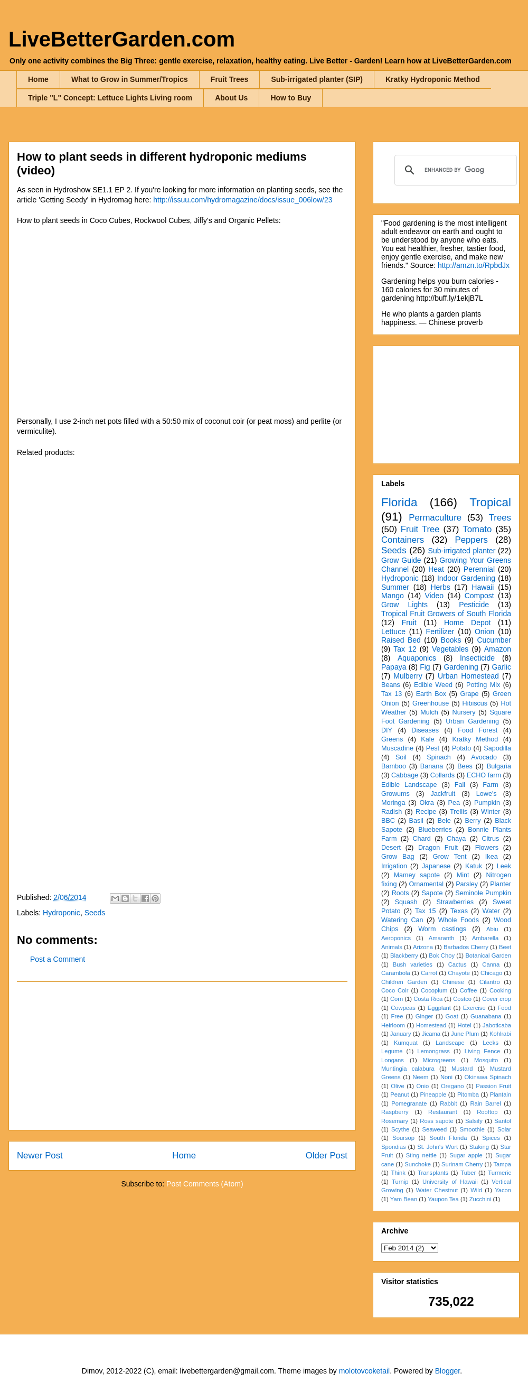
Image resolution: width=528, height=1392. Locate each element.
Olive (397, 1086)
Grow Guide (401, 560)
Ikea (491, 856)
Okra (426, 802)
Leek (504, 866)
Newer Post (40, 1155)
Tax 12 (404, 649)
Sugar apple (466, 1155)
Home (38, 79)
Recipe (426, 811)
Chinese (453, 982)
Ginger (424, 1016)
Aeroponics (396, 938)
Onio (423, 1086)
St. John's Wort (437, 1147)
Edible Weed (433, 685)
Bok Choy (442, 955)
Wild (476, 1190)
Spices (491, 1138)
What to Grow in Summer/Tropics (129, 79)
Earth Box (431, 694)
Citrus (490, 838)
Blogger (447, 1371)
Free (397, 1016)
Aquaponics (417, 658)
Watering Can (402, 920)
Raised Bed (401, 640)
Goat (452, 1016)
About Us (231, 98)
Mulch (429, 712)
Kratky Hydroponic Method (432, 79)
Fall (460, 784)
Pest (432, 748)
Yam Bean (403, 1199)
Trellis (458, 811)
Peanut (399, 1094)
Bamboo (393, 766)
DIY (386, 730)
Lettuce (393, 631)
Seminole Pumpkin (483, 893)
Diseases (425, 730)
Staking (479, 1147)
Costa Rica (427, 999)
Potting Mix (483, 685)
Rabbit (448, 1103)
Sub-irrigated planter (462, 550)
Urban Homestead (468, 676)
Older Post (326, 1155)
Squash (406, 902)
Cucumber (494, 640)
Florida (399, 502)
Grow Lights (404, 604)
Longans (392, 1060)
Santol (502, 1121)
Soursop (403, 1138)
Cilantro (489, 982)
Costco (462, 999)
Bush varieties (412, 964)
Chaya (456, 838)
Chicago (491, 973)
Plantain (500, 1094)
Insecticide (477, 658)
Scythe (400, 1129)
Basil (416, 820)
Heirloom (393, 1025)
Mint (463, 875)
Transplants (433, 1173)
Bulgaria (499, 766)
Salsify (474, 1121)
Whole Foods (458, 920)
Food (505, 1008)
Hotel (465, 1025)
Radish (391, 811)
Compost (479, 595)
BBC (388, 820)
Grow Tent (450, 856)
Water (490, 911)
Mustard (462, 1068)
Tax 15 (425, 911)
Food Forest (477, 730)
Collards (442, 775)
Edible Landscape (409, 784)
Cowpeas (403, 1008)
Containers (402, 540)
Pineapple (433, 1094)
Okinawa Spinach (488, 1077)
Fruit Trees (230, 79)
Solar (504, 1129)
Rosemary (394, 1121)
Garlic (501, 667)
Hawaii (483, 587)
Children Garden (404, 982)
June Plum (465, 1034)
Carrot (429, 973)
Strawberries (455, 902)
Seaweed (434, 1129)
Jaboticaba (497, 1025)
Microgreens (439, 1060)
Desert (391, 847)
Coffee (468, 990)
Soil (401, 757)
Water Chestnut (437, 1190)
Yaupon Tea (443, 1199)
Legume (391, 1051)
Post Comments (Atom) (204, 1184)
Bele (444, 820)
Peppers (471, 540)
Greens (392, 739)
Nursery (464, 712)
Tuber (468, 1173)
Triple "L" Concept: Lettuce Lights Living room (110, 98)
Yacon (503, 1190)
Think (398, 1173)
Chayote (459, 973)
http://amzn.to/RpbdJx (474, 265)
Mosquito (486, 1060)
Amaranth (442, 938)
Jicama (431, 1034)
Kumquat (406, 1043)
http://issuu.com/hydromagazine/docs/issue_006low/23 (242, 200)
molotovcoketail (364, 1371)
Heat (436, 569)
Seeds (95, 912)
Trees (500, 518)
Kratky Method (475, 739)
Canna (490, 964)
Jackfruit (442, 793)
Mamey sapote (417, 875)
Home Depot (467, 622)
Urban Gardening (472, 721)
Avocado (484, 757)
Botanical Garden (488, 955)
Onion (484, 631)
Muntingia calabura (408, 1068)
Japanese (436, 866)
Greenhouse (430, 703)
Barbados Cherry (466, 947)
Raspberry (395, 1112)
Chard (421, 838)
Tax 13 (391, 694)
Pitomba (468, 1094)
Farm (490, 784)
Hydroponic (61, 912)
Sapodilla (497, 748)
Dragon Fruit (438, 847)
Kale (427, 739)
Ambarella (485, 938)
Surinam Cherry (462, 1164)
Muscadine (397, 748)
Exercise (474, 1008)
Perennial (479, 569)
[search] (454, 170)
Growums (395, 793)
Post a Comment (57, 959)
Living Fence (482, 1051)
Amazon (497, 649)
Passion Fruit (493, 1086)
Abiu (492, 929)
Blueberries (435, 829)
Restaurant (442, 1112)
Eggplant (439, 1008)
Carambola (395, 973)
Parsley (467, 884)
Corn (396, 999)
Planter (500, 884)
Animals (391, 947)
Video (434, 595)
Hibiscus (475, 703)
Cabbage (404, 775)
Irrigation (394, 866)
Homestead (431, 1025)
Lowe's (486, 793)
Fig (425, 667)
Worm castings (442, 929)
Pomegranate (409, 1103)
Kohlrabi (500, 1034)
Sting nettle (421, 1155)
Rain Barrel (485, 1103)
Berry (472, 820)
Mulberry (407, 676)
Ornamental (426, 884)
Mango (392, 595)
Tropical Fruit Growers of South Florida (446, 613)
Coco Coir (395, 990)
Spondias (393, 1147)
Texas (459, 911)
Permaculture (435, 518)
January (400, 1034)
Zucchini (480, 1199)
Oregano (452, 1086)
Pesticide (474, 604)
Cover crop (496, 999)
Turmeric (499, 1173)
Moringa (393, 802)
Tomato (477, 529)
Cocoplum (434, 990)
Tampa (502, 1164)
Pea (454, 802)
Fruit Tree (420, 529)
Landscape (450, 1043)
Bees (465, 766)
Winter (490, 811)
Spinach (439, 757)
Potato (461, 748)
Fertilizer (440, 631)
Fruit (409, 622)
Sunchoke (417, 1164)
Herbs (440, 587)
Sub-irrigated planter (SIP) (316, 79)
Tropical (490, 502)
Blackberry (404, 955)
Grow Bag (397, 856)
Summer (395, 587)
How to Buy (290, 98)
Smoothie (471, 1129)
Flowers (486, 847)
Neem (420, 1077)
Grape (469, 694)
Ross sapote (436, 1121)
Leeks (490, 1043)
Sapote (431, 893)
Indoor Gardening (466, 578)
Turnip (400, 1181)
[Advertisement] (182, 1056)
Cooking (500, 990)
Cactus (457, 964)
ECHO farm (484, 775)
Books (451, 640)
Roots (400, 893)
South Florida (448, 1138)
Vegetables (450, 649)
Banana (431, 766)
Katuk (473, 866)
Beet (505, 947)
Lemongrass (433, 1051)
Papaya (393, 667)
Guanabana (485, 1016)
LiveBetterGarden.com (121, 39)
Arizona (423, 947)
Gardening (461, 667)
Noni (446, 1077)
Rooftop (487, 1112)
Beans (390, 685)
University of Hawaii (450, 1181)
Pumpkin (487, 802)
